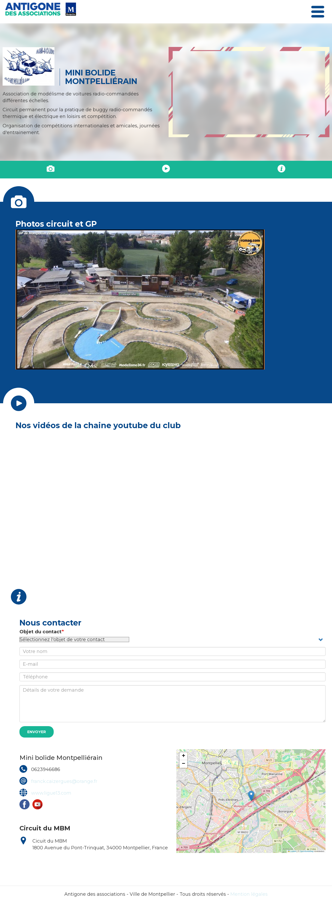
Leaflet (292, 851)
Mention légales (249, 894)
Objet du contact (40, 632)
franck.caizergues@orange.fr (64, 781)
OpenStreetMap (307, 851)
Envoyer (36, 732)
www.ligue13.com (51, 793)
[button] (251, 795)
